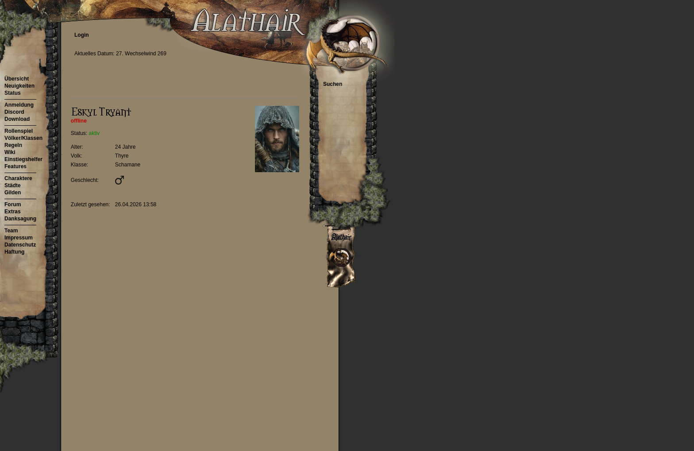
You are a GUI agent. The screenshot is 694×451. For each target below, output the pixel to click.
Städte (12, 185)
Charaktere (18, 178)
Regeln (13, 145)
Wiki (9, 152)
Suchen (332, 84)
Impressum (18, 238)
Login (81, 35)
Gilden (12, 192)
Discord (14, 112)
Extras (12, 211)
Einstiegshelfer (23, 159)
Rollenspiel (18, 131)
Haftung (14, 252)
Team (11, 230)
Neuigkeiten (19, 86)
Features (15, 166)
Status (12, 93)
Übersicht (16, 79)
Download (17, 119)
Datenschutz (20, 245)
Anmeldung (19, 105)
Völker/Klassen (23, 138)
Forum (12, 204)
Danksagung (20, 219)
